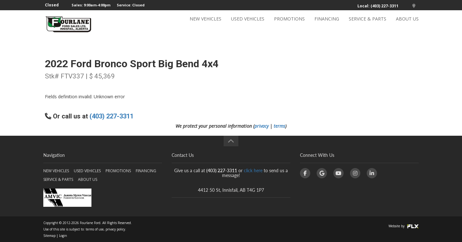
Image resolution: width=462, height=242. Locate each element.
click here (253, 170)
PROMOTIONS (289, 24)
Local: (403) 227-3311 (377, 6)
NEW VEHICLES (205, 24)
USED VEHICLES (247, 24)
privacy (261, 126)
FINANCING (326, 24)
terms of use (95, 229)
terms (279, 126)
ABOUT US (407, 24)
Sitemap (49, 235)
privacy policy (115, 229)
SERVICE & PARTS (367, 24)
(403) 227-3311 (111, 116)
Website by (404, 226)
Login (63, 235)
